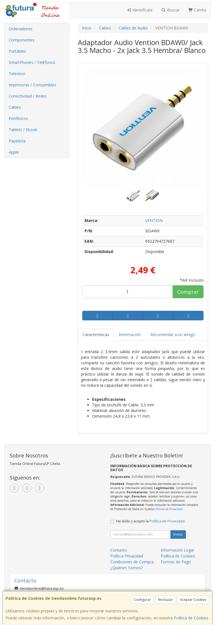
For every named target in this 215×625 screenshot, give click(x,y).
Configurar (142, 599)
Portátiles (17, 51)
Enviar (178, 534)
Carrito (197, 10)
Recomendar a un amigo (172, 334)
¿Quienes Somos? (126, 567)
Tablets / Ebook (23, 129)
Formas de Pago (176, 561)
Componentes (21, 40)
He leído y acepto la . (150, 521)
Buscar (170, 10)
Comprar (188, 291)
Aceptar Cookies (193, 599)
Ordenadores (20, 28)
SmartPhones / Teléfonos (32, 62)
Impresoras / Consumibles (32, 84)
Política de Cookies (191, 618)
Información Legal (177, 550)
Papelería (17, 140)
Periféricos (18, 118)
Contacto (118, 550)
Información (130, 334)
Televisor (17, 73)
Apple (14, 152)
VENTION (154, 220)
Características (96, 334)
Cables (15, 107)
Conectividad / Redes (28, 96)
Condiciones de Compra (132, 561)
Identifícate (140, 10)
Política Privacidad (126, 556)
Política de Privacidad (169, 509)
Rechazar (165, 599)
